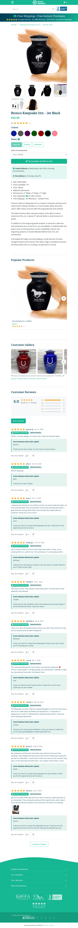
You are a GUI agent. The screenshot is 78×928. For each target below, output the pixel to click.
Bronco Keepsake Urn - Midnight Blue (14, 133)
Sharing (27, 144)
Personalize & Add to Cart (39, 161)
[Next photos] (63, 361)
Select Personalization (19, 150)
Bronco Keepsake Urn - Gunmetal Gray (20, 133)
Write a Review (18, 421)
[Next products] (63, 298)
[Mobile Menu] (12, 2)
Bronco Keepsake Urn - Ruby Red (41, 133)
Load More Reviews (39, 844)
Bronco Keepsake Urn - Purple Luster (27, 133)
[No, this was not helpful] (33, 455)
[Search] (31, 9)
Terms (52, 925)
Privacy (46, 925)
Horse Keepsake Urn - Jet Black (22, 321)
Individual (37, 144)
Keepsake (16, 145)
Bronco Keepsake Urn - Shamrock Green (34, 133)
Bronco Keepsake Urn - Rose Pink (54, 133)
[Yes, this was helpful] (27, 455)
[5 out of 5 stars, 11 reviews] (21, 123)
